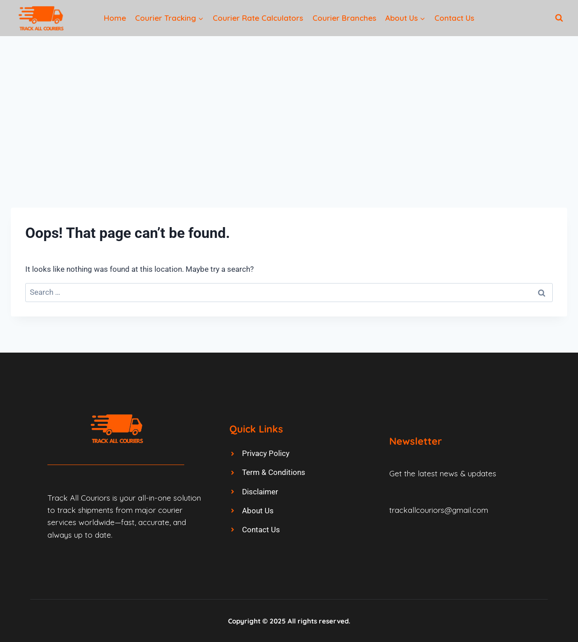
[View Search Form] (559, 18)
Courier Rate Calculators (258, 18)
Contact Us (454, 18)
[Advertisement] (289, 104)
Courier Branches (344, 18)
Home (115, 18)
